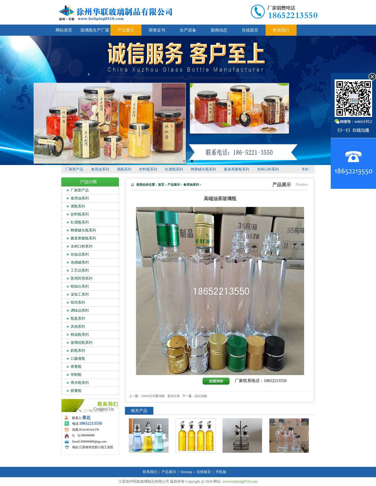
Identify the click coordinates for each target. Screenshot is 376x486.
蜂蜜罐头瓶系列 (203, 169)
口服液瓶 (78, 359)
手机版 (220, 472)
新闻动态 (219, 30)
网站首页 (64, 30)
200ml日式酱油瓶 (153, 396)
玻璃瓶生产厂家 (94, 30)
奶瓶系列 (78, 351)
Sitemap (186, 472)
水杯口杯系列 (268, 169)
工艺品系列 (80, 270)
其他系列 (78, 326)
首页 (161, 184)
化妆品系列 (80, 254)
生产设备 (188, 30)
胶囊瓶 (76, 391)
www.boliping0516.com (240, 481)
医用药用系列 (81, 278)
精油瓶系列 (80, 335)
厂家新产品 (74, 169)
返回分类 (173, 396)
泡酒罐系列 (80, 262)
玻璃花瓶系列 (81, 343)
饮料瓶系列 (148, 169)
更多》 (306, 169)
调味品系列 (80, 310)
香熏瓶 (76, 367)
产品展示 (126, 30)
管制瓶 (76, 375)
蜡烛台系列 (80, 286)
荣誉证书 (157, 30)
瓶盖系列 (78, 318)
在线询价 (216, 381)
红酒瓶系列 (174, 169)
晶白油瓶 (201, 396)
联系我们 (281, 30)
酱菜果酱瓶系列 (236, 169)
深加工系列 (80, 294)
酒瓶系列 (124, 169)
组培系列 (78, 302)
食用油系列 (100, 169)
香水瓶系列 (80, 383)
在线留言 (250, 30)
